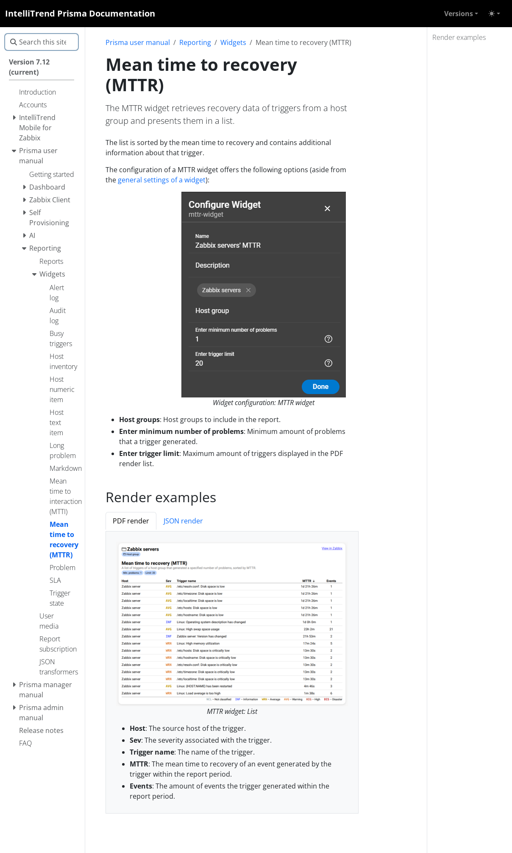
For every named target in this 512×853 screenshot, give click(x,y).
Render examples (459, 37)
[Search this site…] (41, 42)
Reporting (195, 42)
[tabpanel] (232, 672)
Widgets (233, 42)
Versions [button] (458, 13)
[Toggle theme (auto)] (494, 13)
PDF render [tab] (131, 521)
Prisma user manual (138, 42)
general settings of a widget (162, 180)
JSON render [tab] (183, 521)
